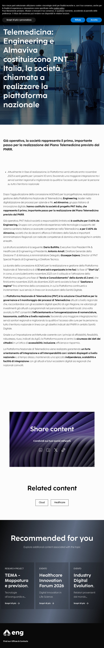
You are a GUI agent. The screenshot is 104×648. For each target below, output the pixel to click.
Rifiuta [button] (78, 20)
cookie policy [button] (58, 8)
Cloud (42, 502)
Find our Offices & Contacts (15, 641)
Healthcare (59, 502)
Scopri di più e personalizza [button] (18, 20)
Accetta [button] (94, 20)
